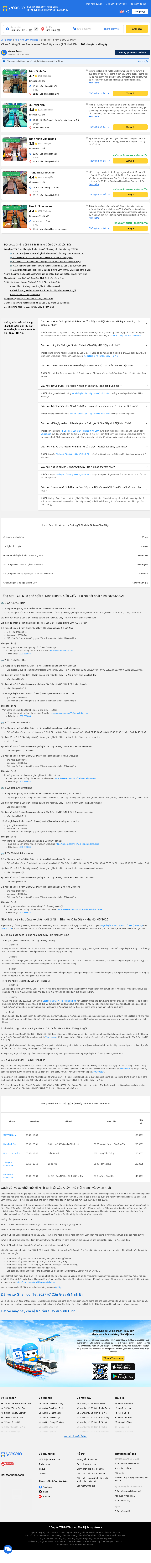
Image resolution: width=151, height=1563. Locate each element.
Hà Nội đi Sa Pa (122, 1413)
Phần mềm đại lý (122, 1500)
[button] (94, 323)
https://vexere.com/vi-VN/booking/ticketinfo (35, 1282)
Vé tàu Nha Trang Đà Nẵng (51, 1422)
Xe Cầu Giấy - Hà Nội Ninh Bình (126, 335)
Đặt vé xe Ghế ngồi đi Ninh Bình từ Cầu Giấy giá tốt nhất (37, 244)
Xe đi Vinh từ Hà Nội (10, 1431)
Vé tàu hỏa (45, 1397)
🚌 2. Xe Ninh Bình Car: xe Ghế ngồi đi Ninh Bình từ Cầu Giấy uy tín (41, 257)
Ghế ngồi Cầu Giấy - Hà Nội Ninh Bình (73, 454)
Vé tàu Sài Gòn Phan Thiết (51, 1408)
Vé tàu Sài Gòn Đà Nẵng (50, 1413)
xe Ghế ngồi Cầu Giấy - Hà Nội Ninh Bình (91, 393)
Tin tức (42, 1469)
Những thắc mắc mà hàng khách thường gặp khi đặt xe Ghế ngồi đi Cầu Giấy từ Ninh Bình (45, 274)
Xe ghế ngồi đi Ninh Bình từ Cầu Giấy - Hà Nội (121, 925)
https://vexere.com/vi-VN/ (61, 650)
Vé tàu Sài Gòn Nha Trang (51, 1403)
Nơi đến (49, 27)
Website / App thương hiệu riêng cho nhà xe (131, 1479)
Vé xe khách (6, 40)
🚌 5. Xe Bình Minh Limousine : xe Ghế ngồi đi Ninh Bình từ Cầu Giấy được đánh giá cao (51, 270)
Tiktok (45, 1492)
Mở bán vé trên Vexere (116, 4)
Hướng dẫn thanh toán (87, 1459)
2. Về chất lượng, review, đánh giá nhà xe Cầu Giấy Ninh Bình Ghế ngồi (43, 290)
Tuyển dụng (44, 1464)
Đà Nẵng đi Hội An (123, 1422)
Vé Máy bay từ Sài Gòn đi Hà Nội (92, 1413)
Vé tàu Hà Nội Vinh (47, 1431)
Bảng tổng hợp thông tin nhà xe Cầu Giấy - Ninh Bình (28, 298)
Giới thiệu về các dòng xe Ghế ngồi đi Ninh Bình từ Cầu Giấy (32, 282)
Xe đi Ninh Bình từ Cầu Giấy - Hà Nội (101, 356)
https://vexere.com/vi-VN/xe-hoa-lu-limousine (75, 778)
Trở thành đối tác (139, 4)
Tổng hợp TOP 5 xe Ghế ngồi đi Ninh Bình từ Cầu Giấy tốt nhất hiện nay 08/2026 (41, 249)
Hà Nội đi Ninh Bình (124, 1403)
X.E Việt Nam (9, 1135)
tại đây (58, 1287)
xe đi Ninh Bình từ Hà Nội (25, 39)
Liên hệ (42, 1473)
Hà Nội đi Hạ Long (123, 1408)
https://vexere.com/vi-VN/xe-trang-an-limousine (77, 844)
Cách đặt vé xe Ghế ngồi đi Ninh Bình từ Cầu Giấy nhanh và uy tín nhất (36, 303)
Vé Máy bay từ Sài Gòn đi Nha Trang (93, 1408)
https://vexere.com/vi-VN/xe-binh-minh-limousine (80, 909)
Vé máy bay (84, 1397)
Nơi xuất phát (15, 27)
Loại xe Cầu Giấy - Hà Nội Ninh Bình (60, 1001)
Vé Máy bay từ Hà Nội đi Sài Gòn (92, 1403)
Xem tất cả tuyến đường (75, 1436)
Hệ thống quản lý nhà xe (127, 1459)
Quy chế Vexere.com (86, 1464)
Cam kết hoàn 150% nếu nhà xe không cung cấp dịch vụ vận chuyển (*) (46, 8)
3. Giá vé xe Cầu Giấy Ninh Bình (25, 294)
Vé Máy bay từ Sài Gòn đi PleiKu (92, 1427)
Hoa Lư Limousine (11, 1153)
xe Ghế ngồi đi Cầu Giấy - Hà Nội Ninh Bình (90, 413)
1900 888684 (25, 654)
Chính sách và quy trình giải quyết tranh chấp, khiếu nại (92, 1479)
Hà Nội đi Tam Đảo (123, 1417)
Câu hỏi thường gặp (86, 1486)
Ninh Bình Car (9, 1144)
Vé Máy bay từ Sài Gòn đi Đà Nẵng (93, 1417)
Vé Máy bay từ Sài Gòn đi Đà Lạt (92, 1422)
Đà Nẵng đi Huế (122, 1427)
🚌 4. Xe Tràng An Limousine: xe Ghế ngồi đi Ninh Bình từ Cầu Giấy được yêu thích (48, 266)
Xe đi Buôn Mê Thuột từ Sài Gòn (16, 1403)
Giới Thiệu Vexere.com (49, 1459)
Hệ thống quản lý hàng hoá (128, 1487)
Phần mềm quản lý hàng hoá (128, 1491)
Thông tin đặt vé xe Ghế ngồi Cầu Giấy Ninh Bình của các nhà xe (34, 278)
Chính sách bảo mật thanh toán (91, 1473)
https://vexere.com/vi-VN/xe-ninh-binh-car (70, 713)
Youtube (46, 1496)
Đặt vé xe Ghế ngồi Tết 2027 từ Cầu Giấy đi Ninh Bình (29, 307)
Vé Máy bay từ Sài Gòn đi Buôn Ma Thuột (93, 1433)
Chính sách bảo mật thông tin (90, 1469)
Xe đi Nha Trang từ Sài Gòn (13, 1413)
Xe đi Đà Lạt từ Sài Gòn (12, 1417)
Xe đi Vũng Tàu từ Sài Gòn (13, 1408)
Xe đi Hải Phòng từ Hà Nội (13, 1427)
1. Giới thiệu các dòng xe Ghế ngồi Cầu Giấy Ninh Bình (35, 286)
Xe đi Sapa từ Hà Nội (10, 1422)
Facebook (47, 1487)
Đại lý (117, 1507)
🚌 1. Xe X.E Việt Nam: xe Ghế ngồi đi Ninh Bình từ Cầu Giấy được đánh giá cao (47, 253)
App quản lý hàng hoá (125, 1496)
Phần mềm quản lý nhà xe (127, 1463)
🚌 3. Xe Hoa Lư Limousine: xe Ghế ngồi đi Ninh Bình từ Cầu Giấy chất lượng (45, 261)
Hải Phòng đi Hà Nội (124, 1431)
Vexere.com (46, 434)
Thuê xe (120, 1397)
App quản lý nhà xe (123, 1468)
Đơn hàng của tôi (94, 4)
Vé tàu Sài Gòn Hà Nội (49, 1417)
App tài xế (119, 1473)
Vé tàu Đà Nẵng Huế (48, 1427)
